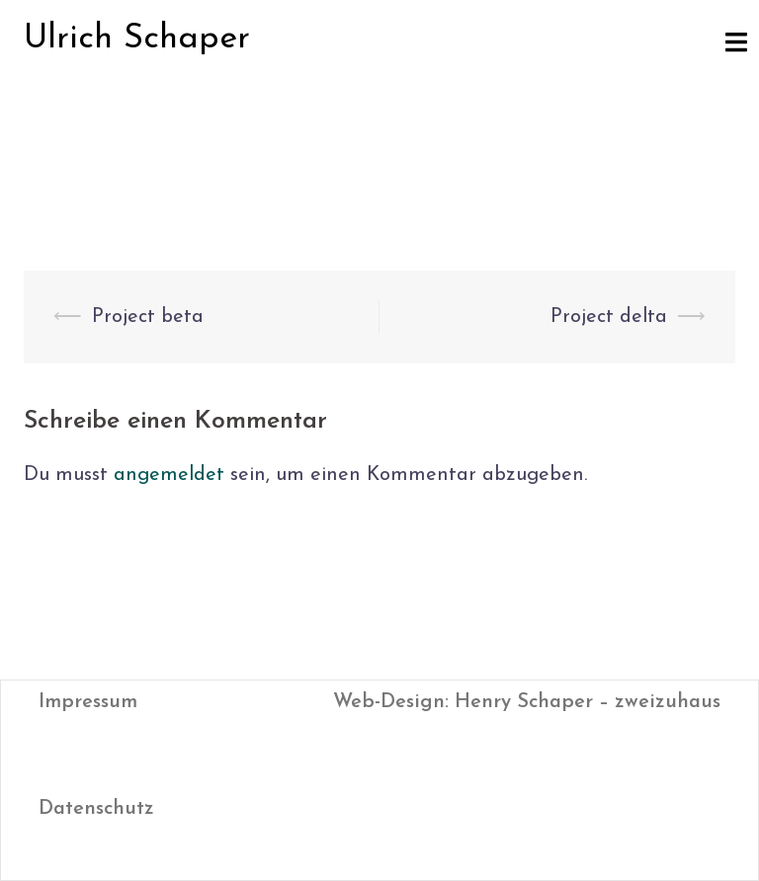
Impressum (88, 702)
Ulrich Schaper (137, 39)
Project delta (608, 317)
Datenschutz (96, 809)
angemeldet (169, 475)
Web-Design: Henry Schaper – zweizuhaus (526, 702)
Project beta (148, 317)
